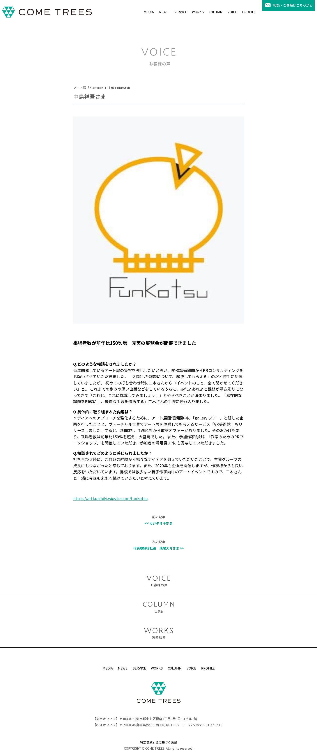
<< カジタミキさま (158, 523)
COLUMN (216, 11)
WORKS (198, 11)
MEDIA (148, 11)
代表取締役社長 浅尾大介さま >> (158, 548)
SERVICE (180, 11)
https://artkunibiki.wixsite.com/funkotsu (110, 498)
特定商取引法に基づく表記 (158, 742)
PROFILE (249, 11)
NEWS (163, 11)
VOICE (232, 11)
